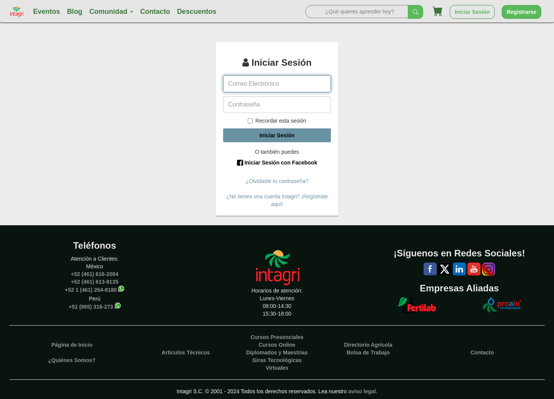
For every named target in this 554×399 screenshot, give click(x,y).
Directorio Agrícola (368, 345)
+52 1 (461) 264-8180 (91, 289)
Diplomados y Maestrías (277, 352)
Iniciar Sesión (472, 12)
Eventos (46, 11)
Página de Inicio (71, 345)
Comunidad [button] (111, 11)
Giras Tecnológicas (277, 360)
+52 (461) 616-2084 (94, 274)
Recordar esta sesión (277, 121)
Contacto (155, 11)
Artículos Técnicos (186, 352)
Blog (74, 11)
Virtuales (277, 368)
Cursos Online (277, 345)
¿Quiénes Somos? (71, 360)
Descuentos (196, 11)
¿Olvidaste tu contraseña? (276, 181)
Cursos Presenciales (277, 337)
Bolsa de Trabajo (368, 352)
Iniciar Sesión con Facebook (277, 163)
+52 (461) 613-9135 (94, 282)
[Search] (356, 11)
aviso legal (362, 391)
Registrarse (521, 12)
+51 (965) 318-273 (90, 306)
